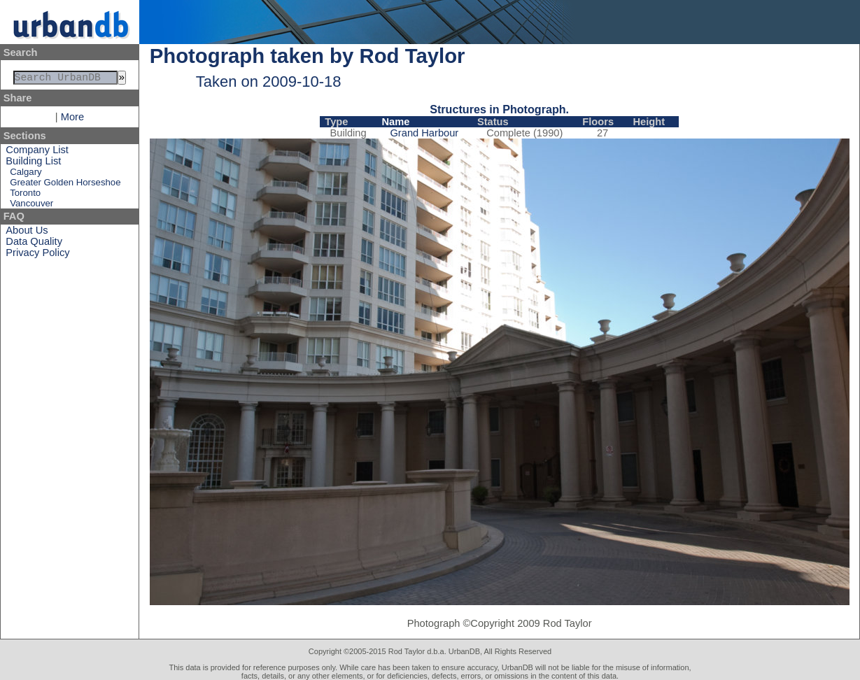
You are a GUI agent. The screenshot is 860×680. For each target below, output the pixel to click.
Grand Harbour (424, 133)
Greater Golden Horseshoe (65, 185)
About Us (27, 233)
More (72, 119)
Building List (33, 163)
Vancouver (31, 206)
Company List (37, 152)
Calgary (25, 174)
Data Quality (34, 244)
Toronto (25, 195)
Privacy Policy (37, 255)
